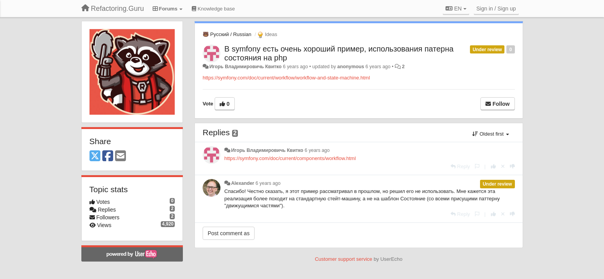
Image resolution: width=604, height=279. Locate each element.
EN (456, 8)
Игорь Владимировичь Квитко (245, 66)
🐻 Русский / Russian (227, 34)
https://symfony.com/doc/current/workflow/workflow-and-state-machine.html (286, 78)
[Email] (120, 156)
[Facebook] (107, 156)
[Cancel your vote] (503, 166)
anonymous (350, 66)
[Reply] (460, 166)
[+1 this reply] (493, 166)
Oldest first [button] (490, 134)
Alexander (242, 183)
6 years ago (317, 150)
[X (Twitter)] (94, 156)
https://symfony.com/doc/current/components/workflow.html (290, 158)
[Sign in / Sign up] (496, 8)
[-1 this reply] (512, 166)
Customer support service (343, 259)
